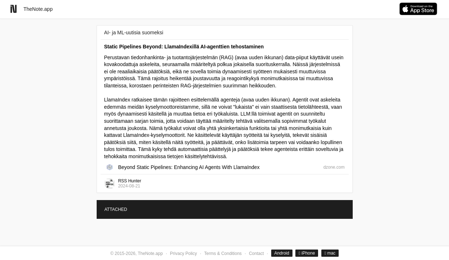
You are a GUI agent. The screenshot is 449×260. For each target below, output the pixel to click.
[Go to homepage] (13, 9)
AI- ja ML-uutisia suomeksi (133, 32)
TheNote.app (38, 9)
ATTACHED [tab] (116, 209)
